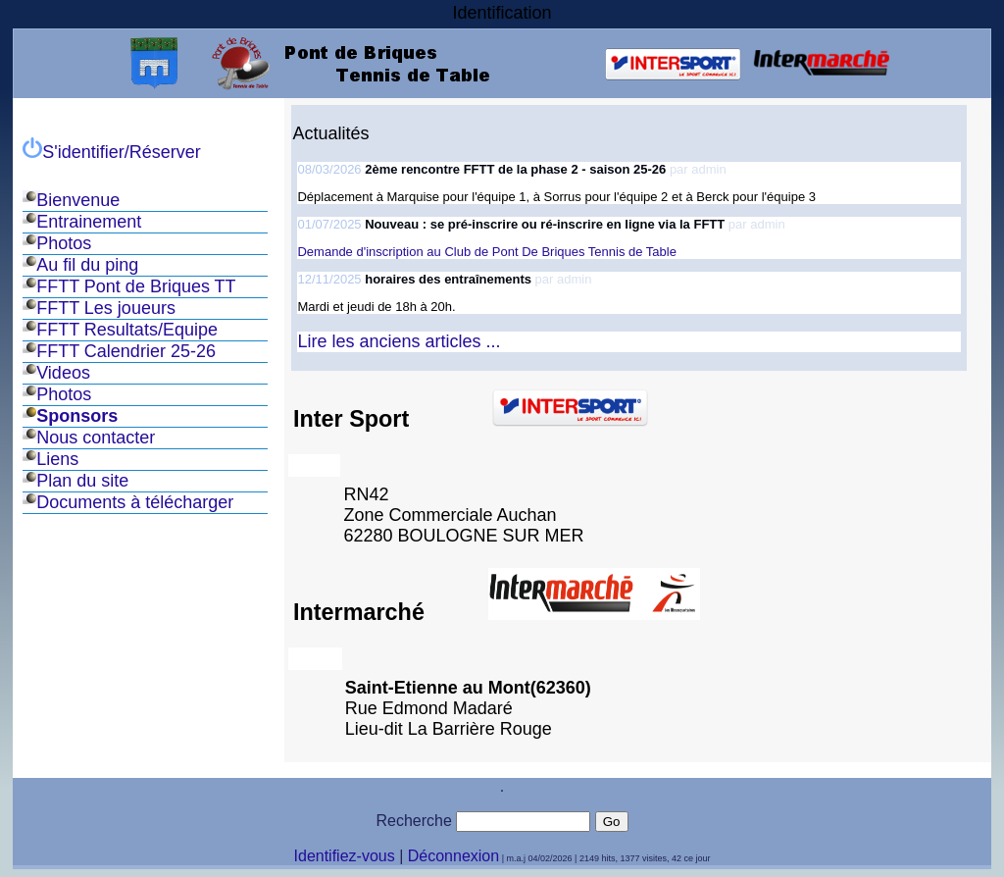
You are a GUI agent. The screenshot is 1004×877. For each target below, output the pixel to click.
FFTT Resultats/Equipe (127, 329)
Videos (63, 373)
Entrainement (88, 222)
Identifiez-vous (344, 856)
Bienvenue (78, 200)
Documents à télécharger (134, 502)
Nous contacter (95, 437)
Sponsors (77, 416)
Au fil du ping (87, 265)
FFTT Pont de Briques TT (135, 286)
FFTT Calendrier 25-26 (126, 351)
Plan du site (82, 480)
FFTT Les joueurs (106, 308)
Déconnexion (453, 856)
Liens (57, 459)
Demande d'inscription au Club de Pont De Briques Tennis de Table (486, 251)
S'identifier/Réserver (112, 152)
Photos (63, 243)
